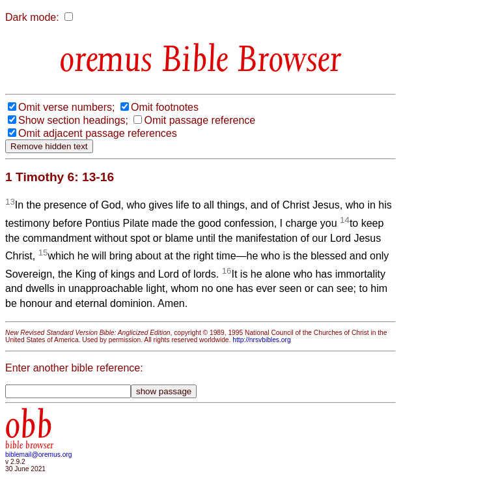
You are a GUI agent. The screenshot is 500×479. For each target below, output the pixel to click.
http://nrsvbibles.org (261, 339)
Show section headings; (73, 120)
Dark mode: (32, 17)
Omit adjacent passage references (97, 133)
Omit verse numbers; (66, 107)
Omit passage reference (199, 120)
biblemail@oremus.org (38, 454)
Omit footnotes (165, 107)
